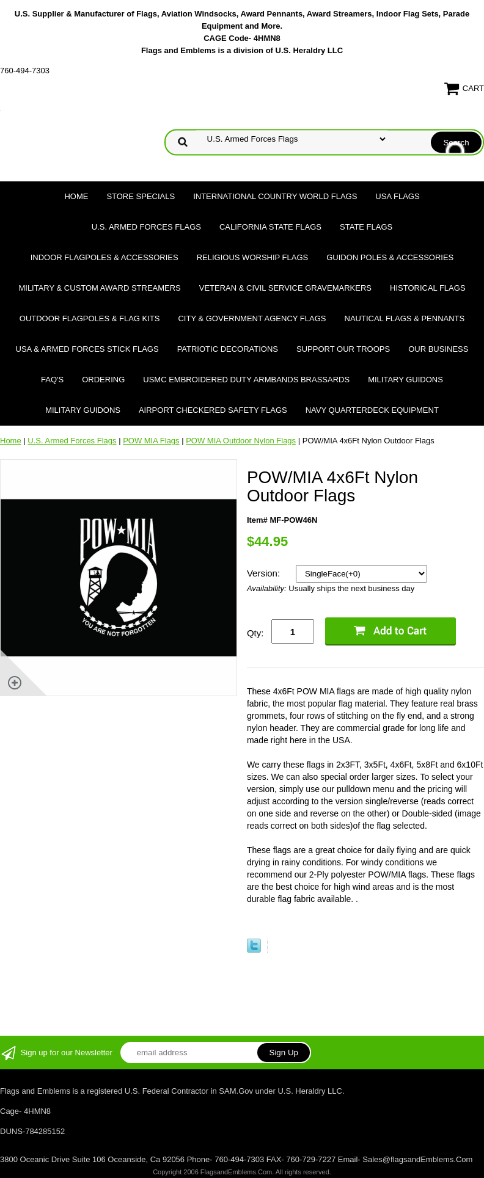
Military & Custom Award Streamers (99, 288)
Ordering (103, 379)
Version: (264, 573)
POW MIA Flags (151, 440)
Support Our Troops (343, 349)
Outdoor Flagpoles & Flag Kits (90, 318)
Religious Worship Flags (253, 257)
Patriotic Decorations (227, 349)
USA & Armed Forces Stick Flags (87, 349)
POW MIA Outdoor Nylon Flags (241, 440)
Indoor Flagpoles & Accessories (104, 257)
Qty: (255, 633)
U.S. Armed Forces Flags (146, 226)
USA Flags (397, 196)
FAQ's (52, 379)
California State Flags (270, 226)
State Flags (366, 226)
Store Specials (140, 196)
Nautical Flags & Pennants (405, 318)
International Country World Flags (275, 196)
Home (76, 196)
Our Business (438, 349)
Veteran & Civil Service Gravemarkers (285, 288)
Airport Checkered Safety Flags (213, 410)
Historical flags (428, 288)
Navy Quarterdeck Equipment (372, 410)
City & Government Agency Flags (252, 318)
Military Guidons (405, 379)
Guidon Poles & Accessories (389, 257)
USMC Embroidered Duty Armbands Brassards (246, 379)
